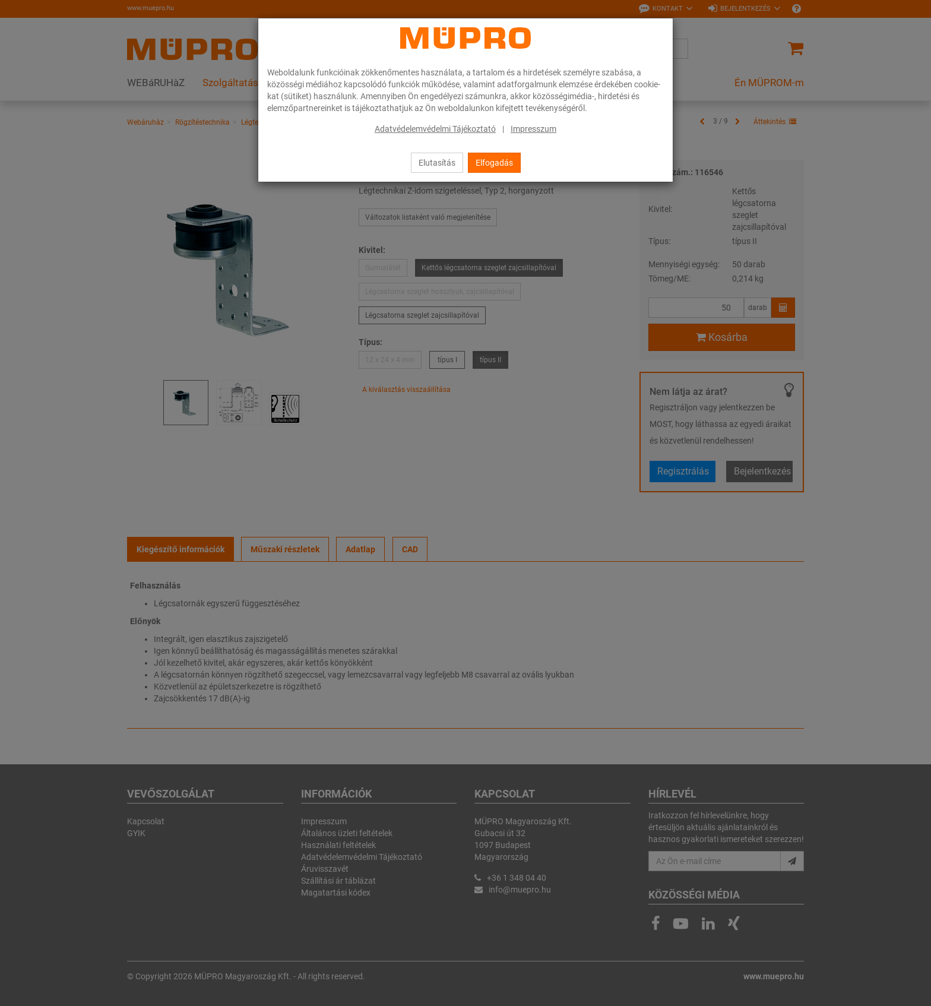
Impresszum (533, 129)
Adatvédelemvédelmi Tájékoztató (435, 129)
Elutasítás (437, 162)
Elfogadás (494, 162)
